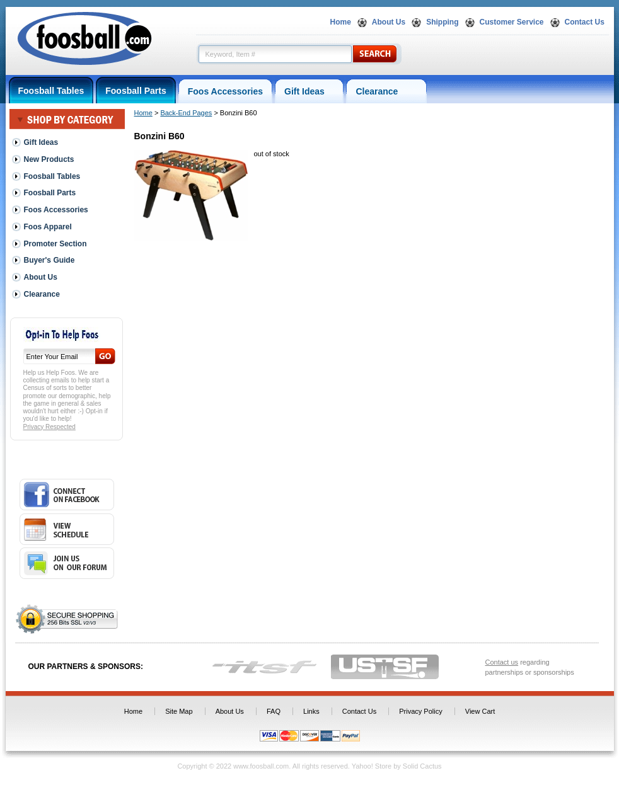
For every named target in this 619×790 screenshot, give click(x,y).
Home (340, 22)
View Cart (480, 711)
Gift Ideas (309, 91)
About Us (388, 22)
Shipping (442, 22)
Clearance (386, 91)
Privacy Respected (49, 426)
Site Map (178, 711)
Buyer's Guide (49, 260)
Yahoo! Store (371, 766)
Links (311, 711)
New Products (49, 159)
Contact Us (585, 22)
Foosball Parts (135, 91)
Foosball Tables (51, 91)
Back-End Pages (186, 113)
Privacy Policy (420, 711)
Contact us (502, 662)
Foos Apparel (48, 226)
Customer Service (512, 22)
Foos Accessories (225, 91)
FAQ (274, 711)
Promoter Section (55, 243)
